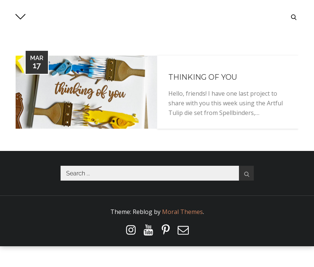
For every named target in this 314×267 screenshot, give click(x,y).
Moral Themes (182, 212)
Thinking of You (202, 77)
